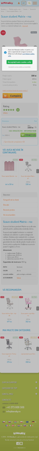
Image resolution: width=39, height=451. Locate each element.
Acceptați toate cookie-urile (19, 62)
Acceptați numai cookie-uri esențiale (19, 67)
